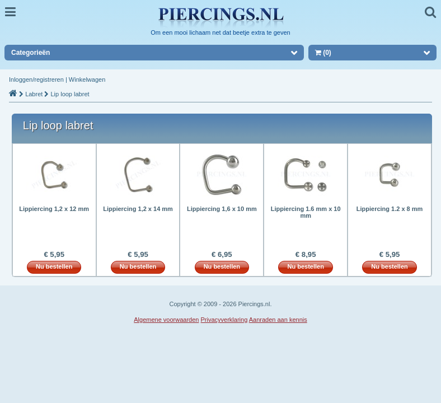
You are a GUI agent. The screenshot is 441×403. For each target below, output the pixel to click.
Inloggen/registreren (36, 79)
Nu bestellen (54, 266)
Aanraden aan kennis (278, 319)
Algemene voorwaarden (166, 319)
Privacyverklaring (224, 319)
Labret (34, 94)
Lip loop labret (69, 94)
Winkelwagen (87, 79)
